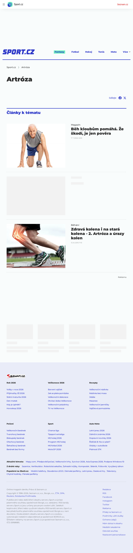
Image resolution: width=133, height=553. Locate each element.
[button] (36, 146)
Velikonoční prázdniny (58, 404)
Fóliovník (102, 466)
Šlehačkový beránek (16, 445)
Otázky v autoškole (98, 445)
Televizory (111, 471)
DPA (62, 493)
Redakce (107, 489)
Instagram (107, 501)
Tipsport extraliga (56, 434)
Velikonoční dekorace (58, 397)
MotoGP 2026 (54, 449)
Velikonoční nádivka (98, 389)
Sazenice (26, 466)
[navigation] (3, 4)
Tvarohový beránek (16, 434)
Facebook (107, 497)
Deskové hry (99, 471)
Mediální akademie (111, 527)
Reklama (107, 508)
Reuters (10, 496)
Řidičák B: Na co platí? (99, 442)
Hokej (88, 51)
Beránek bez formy (15, 449)
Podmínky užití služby (113, 516)
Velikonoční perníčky (99, 404)
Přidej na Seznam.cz (112, 512)
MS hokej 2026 (55, 438)
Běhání (75, 225)
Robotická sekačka (53, 466)
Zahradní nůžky (70, 466)
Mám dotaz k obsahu (112, 523)
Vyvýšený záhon (115, 466)
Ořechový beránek (15, 442)
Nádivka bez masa (97, 393)
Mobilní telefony (38, 471)
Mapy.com (31, 461)
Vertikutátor (37, 466)
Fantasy (59, 51)
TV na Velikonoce (56, 408)
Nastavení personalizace (114, 535)
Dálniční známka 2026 (99, 434)
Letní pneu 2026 (96, 430)
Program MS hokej (56, 442)
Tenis (101, 51)
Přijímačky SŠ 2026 (15, 393)
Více (126, 51)
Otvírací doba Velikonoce (59, 401)
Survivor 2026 (78, 461)
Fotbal (75, 51)
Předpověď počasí (45, 461)
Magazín (75, 125)
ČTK (57, 493)
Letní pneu (87, 471)
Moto (114, 51)
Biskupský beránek (15, 438)
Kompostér (83, 466)
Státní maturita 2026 (16, 397)
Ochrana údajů (109, 519)
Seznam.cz (122, 4)
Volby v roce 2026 (15, 389)
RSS (104, 493)
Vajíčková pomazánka (99, 408)
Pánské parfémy (30, 474)
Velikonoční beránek (16, 430)
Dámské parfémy (73, 471)
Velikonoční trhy (63, 461)
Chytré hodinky (14, 474)
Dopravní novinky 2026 (100, 438)
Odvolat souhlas (110, 531)
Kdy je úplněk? (14, 404)
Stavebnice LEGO (55, 471)
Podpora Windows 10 (114, 461)
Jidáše (92, 397)
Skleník (93, 466)
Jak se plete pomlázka (58, 393)
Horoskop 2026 (14, 408)
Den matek (12, 401)
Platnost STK (95, 449)
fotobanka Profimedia (25, 496)
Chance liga (53, 430)
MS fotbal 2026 (55, 445)
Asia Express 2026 (94, 461)
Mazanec (93, 401)
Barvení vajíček (55, 389)
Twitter (106, 504)
